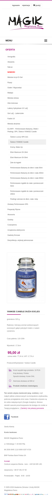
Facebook (14, 417)
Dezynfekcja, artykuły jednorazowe (20, 240)
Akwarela (10, 62)
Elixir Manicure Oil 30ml (19, 157)
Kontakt (7, 461)
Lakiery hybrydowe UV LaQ (17, 108)
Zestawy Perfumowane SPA (17, 204)
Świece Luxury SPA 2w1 (19, 137)
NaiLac (10, 67)
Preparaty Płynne (13, 209)
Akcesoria (11, 215)
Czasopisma (12, 225)
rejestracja (26, 5)
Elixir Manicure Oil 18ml (19, 152)
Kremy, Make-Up (16, 147)
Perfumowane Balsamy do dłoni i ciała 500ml (26, 178)
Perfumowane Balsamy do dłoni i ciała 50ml (26, 168)
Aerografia (11, 57)
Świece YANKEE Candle (19, 142)
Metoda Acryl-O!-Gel (15, 77)
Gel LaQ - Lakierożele (15, 113)
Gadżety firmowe (13, 235)
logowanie (16, 5)
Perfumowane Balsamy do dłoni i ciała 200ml (26, 173)
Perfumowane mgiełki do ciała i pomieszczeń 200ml (26, 192)
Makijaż (10, 93)
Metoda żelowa (13, 98)
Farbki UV (11, 119)
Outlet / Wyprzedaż (14, 88)
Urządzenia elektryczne (16, 230)
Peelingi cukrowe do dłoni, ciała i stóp (24, 199)
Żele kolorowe (12, 103)
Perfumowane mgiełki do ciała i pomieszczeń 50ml (26, 184)
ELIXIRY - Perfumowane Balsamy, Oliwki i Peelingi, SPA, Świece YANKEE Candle (22, 130)
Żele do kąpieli (15, 163)
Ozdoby (10, 220)
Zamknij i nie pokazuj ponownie (32, 408)
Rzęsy (9, 83)
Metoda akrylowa (13, 124)
